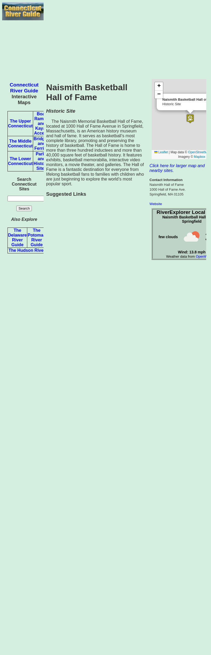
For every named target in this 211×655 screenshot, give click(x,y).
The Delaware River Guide (17, 237)
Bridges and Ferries (41, 143)
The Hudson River (27, 250)
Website (155, 204)
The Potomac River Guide (37, 237)
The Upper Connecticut (20, 123)
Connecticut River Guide (24, 87)
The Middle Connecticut (20, 143)
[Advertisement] (126, 39)
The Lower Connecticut (20, 161)
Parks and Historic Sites (41, 161)
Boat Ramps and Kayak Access (41, 123)
